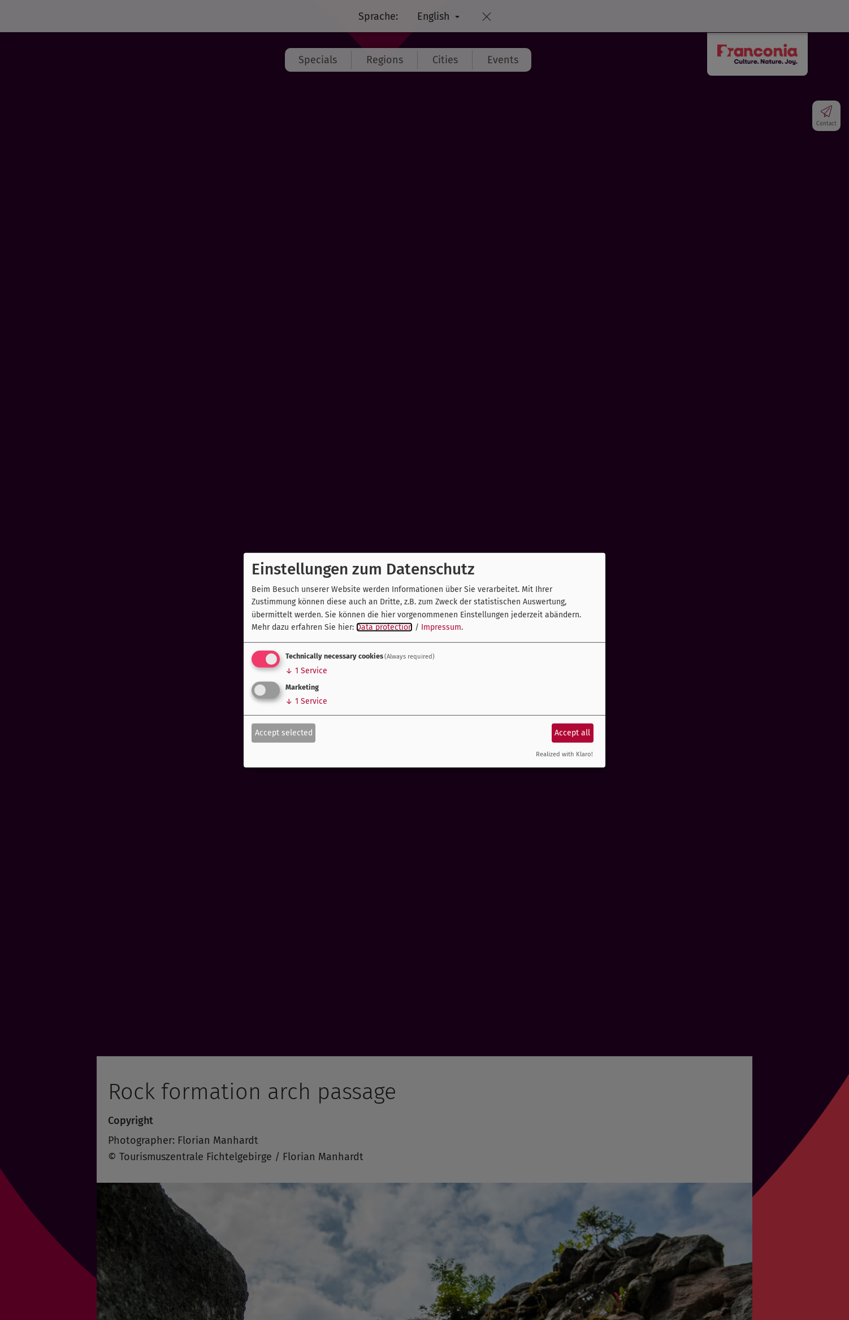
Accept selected (284, 733)
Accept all (572, 733)
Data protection (384, 627)
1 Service (306, 671)
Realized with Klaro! (564, 754)
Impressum (441, 627)
